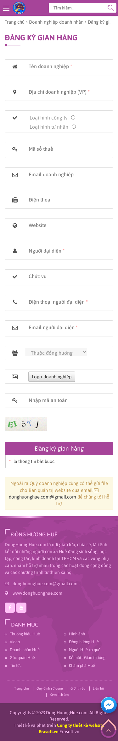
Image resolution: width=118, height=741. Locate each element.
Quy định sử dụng (50, 688)
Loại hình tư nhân (49, 127)
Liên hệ (98, 688)
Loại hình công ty (49, 117)
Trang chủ (15, 22)
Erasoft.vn (69, 731)
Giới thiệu (77, 688)
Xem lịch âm (59, 695)
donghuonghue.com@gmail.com (42, 496)
